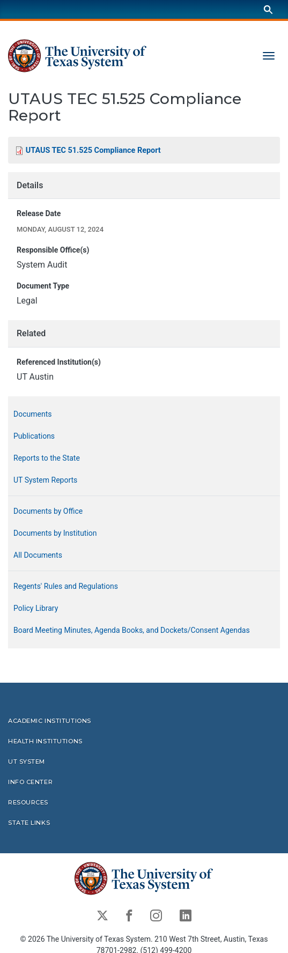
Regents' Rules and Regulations (65, 586)
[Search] (268, 9)
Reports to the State (46, 458)
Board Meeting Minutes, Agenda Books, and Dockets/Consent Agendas (131, 630)
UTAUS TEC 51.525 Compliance (93, 150)
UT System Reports (45, 480)
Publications (34, 436)
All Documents (37, 555)
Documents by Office (48, 511)
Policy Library (35, 608)
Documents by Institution (55, 533)
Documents (32, 414)
